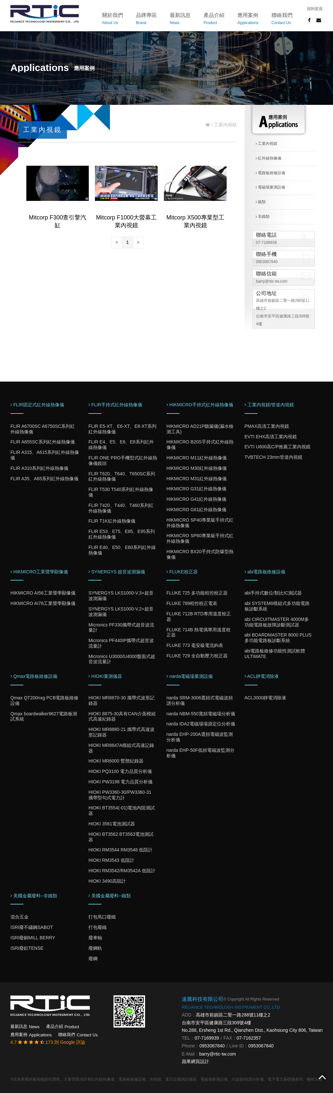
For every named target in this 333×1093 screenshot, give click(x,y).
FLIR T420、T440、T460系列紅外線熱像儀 (120, 508)
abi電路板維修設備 (265, 571)
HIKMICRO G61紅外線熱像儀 (196, 509)
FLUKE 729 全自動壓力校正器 (197, 655)
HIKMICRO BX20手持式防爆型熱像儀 (199, 554)
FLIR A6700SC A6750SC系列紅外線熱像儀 (42, 429)
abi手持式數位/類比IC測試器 (273, 593)
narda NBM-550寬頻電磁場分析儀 (200, 713)
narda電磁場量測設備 (189, 676)
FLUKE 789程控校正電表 (191, 603)
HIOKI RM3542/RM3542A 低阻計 (121, 870)
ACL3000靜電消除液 (265, 697)
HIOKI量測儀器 (105, 676)
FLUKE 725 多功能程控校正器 (197, 593)
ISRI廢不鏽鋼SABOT (31, 927)
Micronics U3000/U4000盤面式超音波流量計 (121, 659)
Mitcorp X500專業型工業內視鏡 (195, 221)
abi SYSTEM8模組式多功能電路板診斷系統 (277, 606)
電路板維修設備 (270, 173)
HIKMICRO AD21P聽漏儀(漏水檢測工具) (199, 429)
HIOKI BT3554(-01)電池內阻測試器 (121, 810)
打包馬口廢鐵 (102, 916)
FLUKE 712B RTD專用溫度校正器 (198, 616)
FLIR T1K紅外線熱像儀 (111, 521)
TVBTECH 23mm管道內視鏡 (273, 457)
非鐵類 (263, 216)
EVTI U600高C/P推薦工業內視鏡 (278, 446)
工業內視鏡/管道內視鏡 (269, 404)
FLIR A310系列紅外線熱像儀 (39, 468)
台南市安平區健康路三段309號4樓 (216, 1022)
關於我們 (112, 19)
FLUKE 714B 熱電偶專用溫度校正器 (198, 632)
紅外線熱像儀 (268, 158)
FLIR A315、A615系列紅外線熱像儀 (44, 455)
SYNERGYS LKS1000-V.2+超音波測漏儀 (120, 611)
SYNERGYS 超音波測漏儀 (116, 571)
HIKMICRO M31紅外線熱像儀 (196, 478)
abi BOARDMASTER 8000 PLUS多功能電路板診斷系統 (278, 637)
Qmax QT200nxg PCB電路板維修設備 (44, 700)
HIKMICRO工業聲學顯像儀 (39, 571)
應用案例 (248, 19)
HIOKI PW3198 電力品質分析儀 (120, 781)
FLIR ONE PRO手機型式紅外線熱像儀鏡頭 (122, 460)
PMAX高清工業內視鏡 (267, 426)
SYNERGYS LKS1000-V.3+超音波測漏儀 (120, 595)
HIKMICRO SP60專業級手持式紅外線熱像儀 (199, 538)
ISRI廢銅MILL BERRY (32, 937)
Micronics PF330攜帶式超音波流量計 (121, 627)
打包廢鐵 (97, 927)
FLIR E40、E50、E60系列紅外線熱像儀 (122, 550)
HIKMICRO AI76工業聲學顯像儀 (42, 603)
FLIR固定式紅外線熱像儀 (37, 404)
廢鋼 (93, 958)
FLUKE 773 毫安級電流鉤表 (194, 645)
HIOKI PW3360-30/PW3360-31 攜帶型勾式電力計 (120, 795)
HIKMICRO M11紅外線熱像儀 (196, 457)
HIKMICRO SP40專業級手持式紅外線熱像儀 (199, 522)
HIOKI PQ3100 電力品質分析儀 (120, 771)
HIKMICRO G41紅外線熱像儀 (196, 499)
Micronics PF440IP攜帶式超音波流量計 (121, 643)
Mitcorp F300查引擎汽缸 (57, 221)
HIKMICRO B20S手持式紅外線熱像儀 (199, 444)
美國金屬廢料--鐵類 (109, 895)
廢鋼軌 (95, 948)
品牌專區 (146, 19)
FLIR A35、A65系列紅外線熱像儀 (44, 478)
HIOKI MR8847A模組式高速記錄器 (121, 748)
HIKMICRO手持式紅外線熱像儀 (199, 404)
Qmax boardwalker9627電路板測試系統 (43, 716)
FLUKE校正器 (182, 571)
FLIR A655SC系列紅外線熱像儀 (42, 441)
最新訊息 (180, 19)
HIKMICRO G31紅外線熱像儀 (196, 488)
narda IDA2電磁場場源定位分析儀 (200, 723)
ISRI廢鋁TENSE (27, 948)
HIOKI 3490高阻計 (107, 881)
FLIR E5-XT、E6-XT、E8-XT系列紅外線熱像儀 (122, 429)
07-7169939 (266, 242)
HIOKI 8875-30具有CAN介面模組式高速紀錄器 (122, 716)
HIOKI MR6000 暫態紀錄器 (115, 761)
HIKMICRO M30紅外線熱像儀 (196, 468)
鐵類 (261, 202)
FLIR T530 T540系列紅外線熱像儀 (120, 492)
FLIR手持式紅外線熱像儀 (115, 404)
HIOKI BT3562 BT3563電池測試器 (120, 837)
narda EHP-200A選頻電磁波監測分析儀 (199, 737)
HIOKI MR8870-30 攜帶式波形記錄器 (121, 700)
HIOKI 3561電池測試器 (111, 823)
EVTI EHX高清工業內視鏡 (271, 436)
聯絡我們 (282, 19)
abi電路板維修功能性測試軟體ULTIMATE (275, 653)
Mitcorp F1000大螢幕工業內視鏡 (126, 221)
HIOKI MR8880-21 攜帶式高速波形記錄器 (121, 732)
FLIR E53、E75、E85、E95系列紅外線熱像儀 (121, 534)
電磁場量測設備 (270, 187)
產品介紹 (214, 19)
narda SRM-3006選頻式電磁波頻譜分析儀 (199, 700)
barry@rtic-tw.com (271, 281)
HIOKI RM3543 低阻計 (111, 860)
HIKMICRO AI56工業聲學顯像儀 (42, 593)
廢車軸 (95, 937)
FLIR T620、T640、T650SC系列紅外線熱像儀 (121, 476)
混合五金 (19, 916)
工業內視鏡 (266, 143)
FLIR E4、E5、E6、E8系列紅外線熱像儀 (121, 444)
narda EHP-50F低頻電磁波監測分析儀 (200, 753)
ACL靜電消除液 (262, 676)
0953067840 (267, 261)
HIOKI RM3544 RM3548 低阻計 (120, 849)
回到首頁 (315, 9)
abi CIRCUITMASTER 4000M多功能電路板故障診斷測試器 (277, 622)
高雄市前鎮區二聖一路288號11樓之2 (233, 1014)
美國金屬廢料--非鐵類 (33, 895)
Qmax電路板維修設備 (33, 676)
